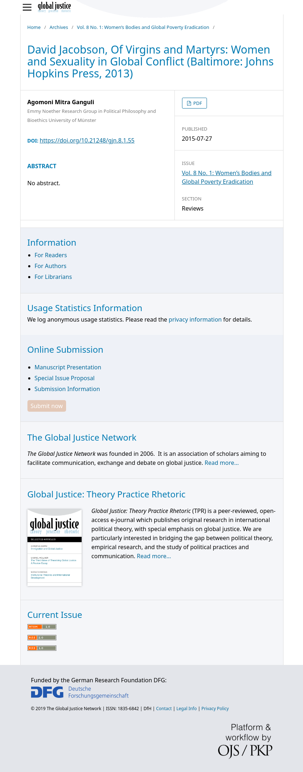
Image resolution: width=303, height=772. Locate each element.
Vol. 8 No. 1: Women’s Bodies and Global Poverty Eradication (143, 27)
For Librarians (53, 277)
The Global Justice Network (74, 708)
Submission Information (67, 389)
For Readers (51, 255)
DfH (148, 708)
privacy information (195, 319)
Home (34, 27)
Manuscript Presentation (68, 367)
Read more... (222, 463)
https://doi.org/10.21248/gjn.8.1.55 (87, 140)
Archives (58, 27)
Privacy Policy (215, 708)
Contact (164, 708)
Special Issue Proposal (65, 378)
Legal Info (187, 708)
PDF (197, 103)
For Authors (50, 266)
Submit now (47, 406)
